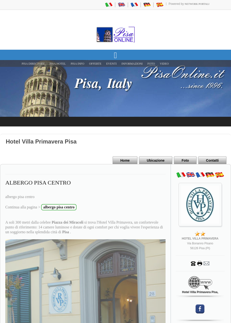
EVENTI (111, 63)
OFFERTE (95, 63)
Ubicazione (156, 160)
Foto (185, 160)
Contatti (212, 160)
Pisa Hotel (58, 63)
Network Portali (197, 3)
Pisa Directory (33, 63)
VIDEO (164, 63)
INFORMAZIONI (132, 63)
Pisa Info (77, 63)
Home (125, 160)
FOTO (151, 63)
